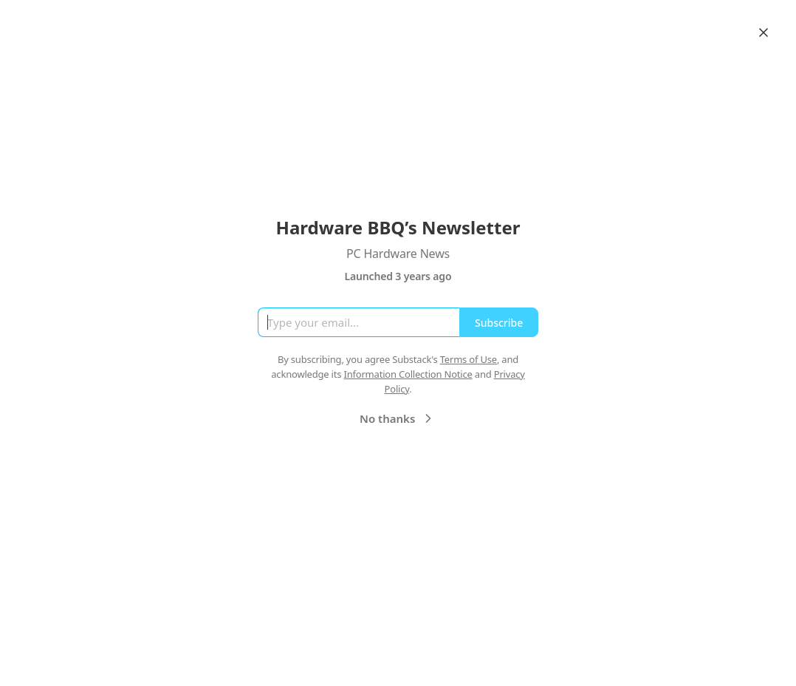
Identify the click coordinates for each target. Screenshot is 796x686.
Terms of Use (468, 359)
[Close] (763, 32)
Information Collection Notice (407, 374)
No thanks (398, 418)
